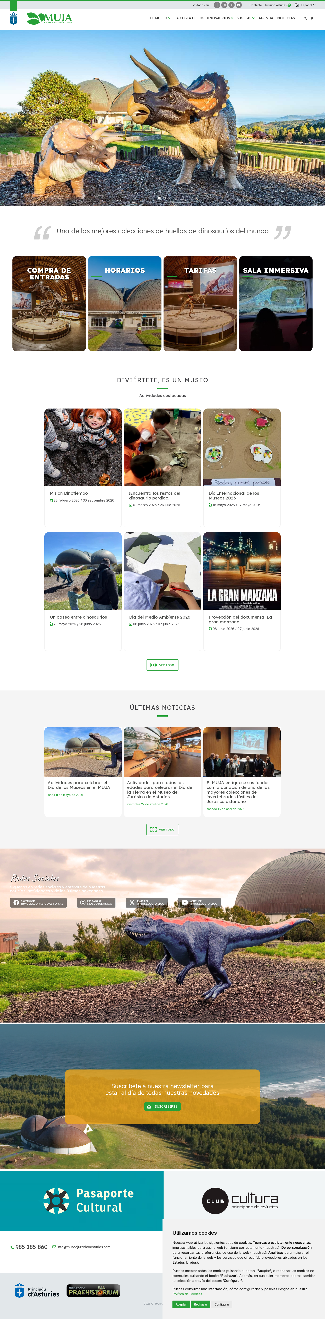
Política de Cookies (187, 1294)
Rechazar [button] (200, 1304)
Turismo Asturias (276, 5)
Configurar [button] (222, 1304)
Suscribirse (162, 1106)
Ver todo (167, 829)
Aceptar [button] (181, 1304)
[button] (308, 5)
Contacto (256, 5)
